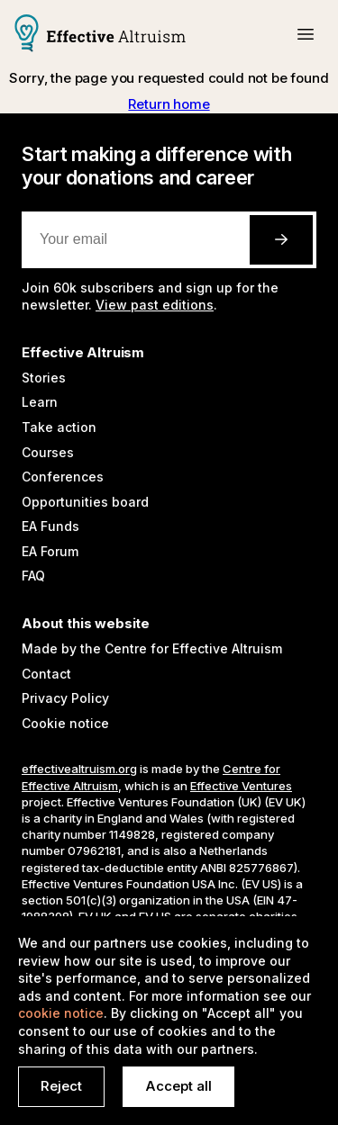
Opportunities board (85, 501)
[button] (306, 34)
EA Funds (50, 526)
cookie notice (61, 1013)
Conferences (63, 476)
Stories (44, 377)
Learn (40, 402)
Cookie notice (65, 723)
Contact (46, 673)
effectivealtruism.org (79, 768)
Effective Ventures (241, 785)
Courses (48, 452)
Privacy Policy (65, 698)
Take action (59, 427)
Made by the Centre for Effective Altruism (152, 648)
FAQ (33, 575)
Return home (168, 103)
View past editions (155, 304)
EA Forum (50, 551)
